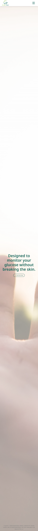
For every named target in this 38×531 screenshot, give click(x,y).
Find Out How (19, 275)
